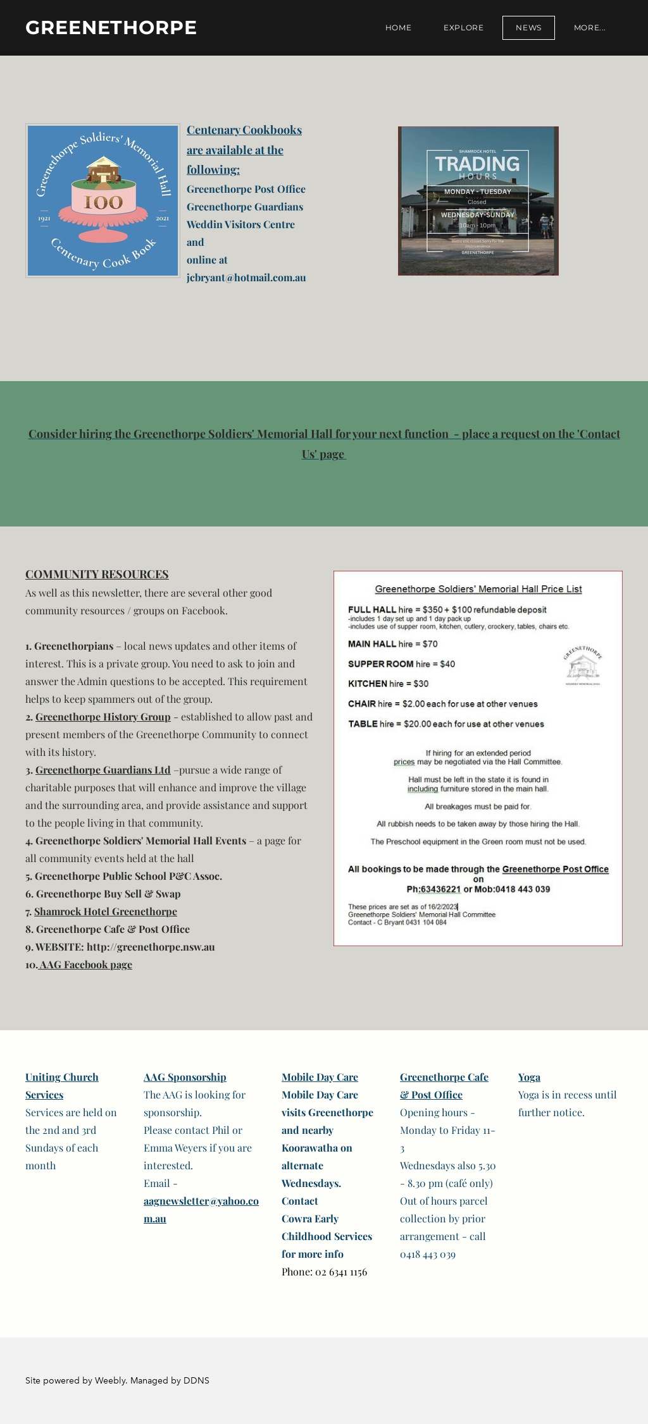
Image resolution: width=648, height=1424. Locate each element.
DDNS (196, 1380)
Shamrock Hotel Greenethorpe (105, 911)
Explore (463, 27)
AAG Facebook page (85, 964)
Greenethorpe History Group (103, 716)
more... (590, 27)
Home (398, 27)
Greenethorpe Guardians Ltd (103, 769)
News (528, 27)
